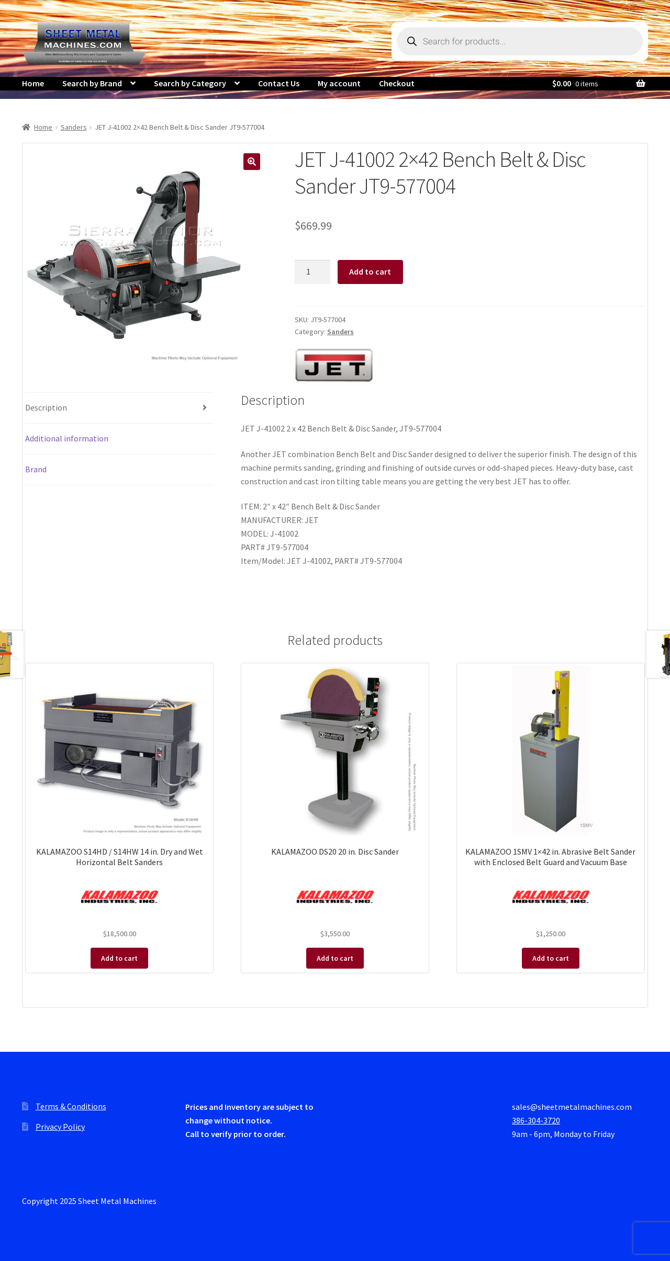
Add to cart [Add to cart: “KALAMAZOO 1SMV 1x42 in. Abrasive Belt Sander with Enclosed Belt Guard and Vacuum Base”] (550, 958)
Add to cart (370, 271)
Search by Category (190, 83)
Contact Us (278, 83)
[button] (251, 161)
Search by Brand (92, 83)
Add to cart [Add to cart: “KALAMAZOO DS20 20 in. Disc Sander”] (335, 958)
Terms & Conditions (71, 1106)
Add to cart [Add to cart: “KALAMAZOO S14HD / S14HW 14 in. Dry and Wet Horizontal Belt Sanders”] (119, 958)
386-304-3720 (536, 1120)
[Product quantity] (312, 272)
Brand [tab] (36, 469)
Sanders (74, 127)
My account (339, 83)
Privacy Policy (60, 1126)
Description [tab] (46, 407)
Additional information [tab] (66, 438)
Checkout (397, 83)
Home (33, 83)
